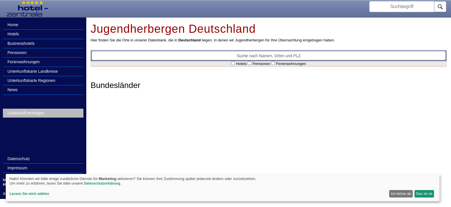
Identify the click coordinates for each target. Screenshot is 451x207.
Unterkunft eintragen (25, 113)
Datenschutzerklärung (102, 183)
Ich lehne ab (401, 193)
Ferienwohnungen (23, 62)
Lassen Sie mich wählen (29, 194)
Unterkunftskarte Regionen (31, 80)
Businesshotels (21, 43)
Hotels (13, 34)
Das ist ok (424, 193)
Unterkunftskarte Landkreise (32, 71)
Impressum (17, 168)
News (12, 89)
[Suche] (440, 6)
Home (12, 24)
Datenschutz (18, 158)
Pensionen (16, 52)
